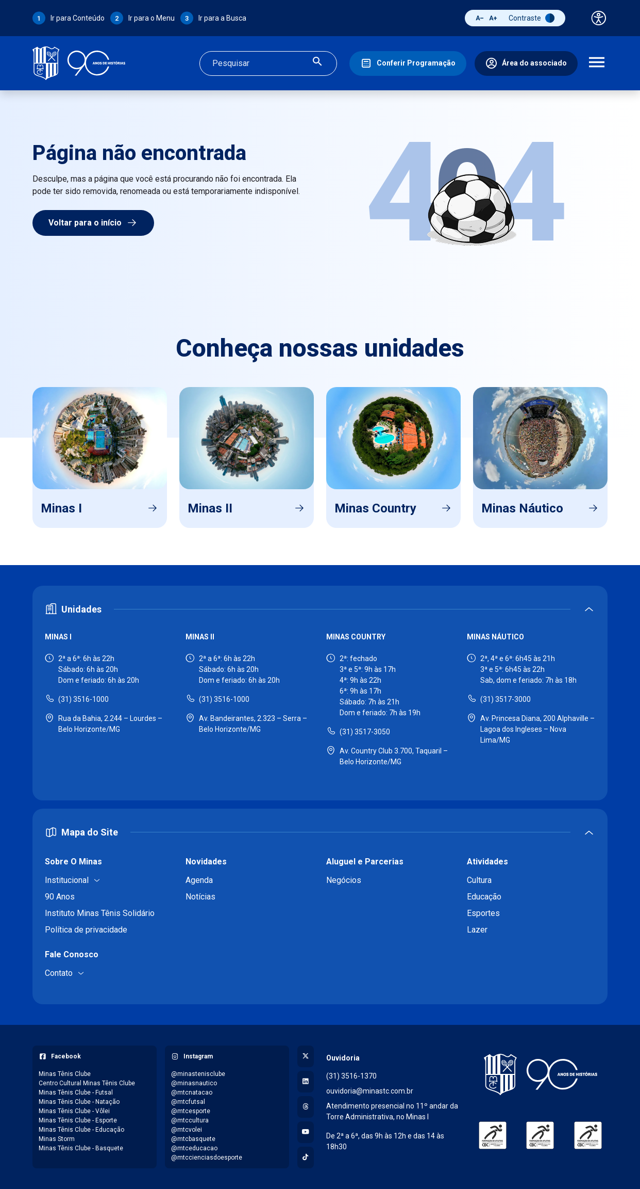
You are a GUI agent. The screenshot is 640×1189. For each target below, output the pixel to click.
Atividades (487, 861)
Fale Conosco (71, 954)
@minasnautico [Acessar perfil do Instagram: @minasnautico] (194, 1083)
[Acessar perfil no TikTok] (305, 1157)
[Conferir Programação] (407, 63)
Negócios (343, 880)
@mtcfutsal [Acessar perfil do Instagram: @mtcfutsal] (188, 1101)
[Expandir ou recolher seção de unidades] (320, 609)
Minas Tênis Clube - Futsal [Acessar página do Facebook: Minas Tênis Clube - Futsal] (76, 1092)
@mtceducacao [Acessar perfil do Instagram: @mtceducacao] (194, 1148)
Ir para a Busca (222, 18)
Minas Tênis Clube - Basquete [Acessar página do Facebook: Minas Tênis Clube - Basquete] (81, 1148)
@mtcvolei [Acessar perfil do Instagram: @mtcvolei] (186, 1129)
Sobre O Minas (73, 861)
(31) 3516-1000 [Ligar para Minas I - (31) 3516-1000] (83, 699)
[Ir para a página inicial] (78, 63)
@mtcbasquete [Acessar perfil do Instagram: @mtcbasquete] (193, 1139)
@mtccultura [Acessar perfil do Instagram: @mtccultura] (190, 1120)
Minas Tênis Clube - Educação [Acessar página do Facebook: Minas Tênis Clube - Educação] (81, 1129)
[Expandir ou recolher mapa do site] (320, 832)
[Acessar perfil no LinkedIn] (305, 1081)
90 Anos (60, 897)
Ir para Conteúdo (77, 18)
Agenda (199, 880)
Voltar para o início (93, 223)
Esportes (483, 913)
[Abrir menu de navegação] (597, 63)
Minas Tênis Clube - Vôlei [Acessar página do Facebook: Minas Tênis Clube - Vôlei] (74, 1111)
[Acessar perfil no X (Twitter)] (305, 1056)
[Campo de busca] (259, 63)
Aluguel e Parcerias (364, 861)
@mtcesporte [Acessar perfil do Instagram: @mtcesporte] (190, 1111)
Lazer (477, 930)
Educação (484, 897)
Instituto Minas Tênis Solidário (100, 913)
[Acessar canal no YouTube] (305, 1132)
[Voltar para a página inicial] (540, 1074)
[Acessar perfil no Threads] (305, 1107)
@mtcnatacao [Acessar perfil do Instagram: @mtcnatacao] (191, 1092)
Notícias (200, 897)
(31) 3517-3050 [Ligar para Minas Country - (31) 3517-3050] (365, 732)
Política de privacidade (86, 930)
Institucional (67, 880)
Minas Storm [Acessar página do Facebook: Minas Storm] (57, 1139)
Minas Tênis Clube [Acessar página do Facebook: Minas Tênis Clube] (65, 1074)
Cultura (479, 880)
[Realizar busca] (317, 63)
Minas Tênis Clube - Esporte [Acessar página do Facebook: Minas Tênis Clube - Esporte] (78, 1120)
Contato (59, 973)
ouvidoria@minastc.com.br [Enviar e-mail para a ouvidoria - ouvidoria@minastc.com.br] (369, 1091)
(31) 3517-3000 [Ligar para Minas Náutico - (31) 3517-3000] (505, 699)
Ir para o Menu (151, 18)
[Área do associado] (526, 63)
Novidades (206, 861)
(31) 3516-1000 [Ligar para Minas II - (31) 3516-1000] (224, 699)
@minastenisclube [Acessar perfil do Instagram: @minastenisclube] (198, 1074)
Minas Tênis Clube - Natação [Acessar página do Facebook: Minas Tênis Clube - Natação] (79, 1101)
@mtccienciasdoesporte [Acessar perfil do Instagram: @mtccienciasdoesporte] (206, 1157)
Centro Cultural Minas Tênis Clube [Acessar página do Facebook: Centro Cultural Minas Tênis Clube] (87, 1083)
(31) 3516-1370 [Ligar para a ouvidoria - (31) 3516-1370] (351, 1076)
